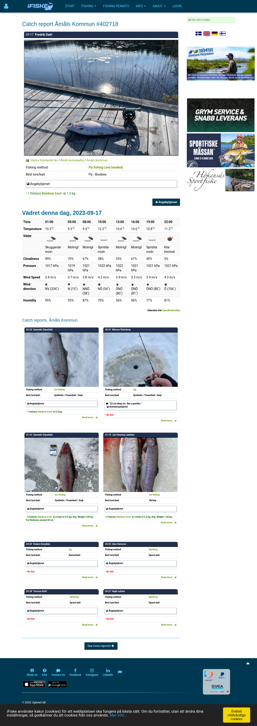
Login (177, 6)
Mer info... (118, 715)
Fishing (88, 6)
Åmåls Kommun (97, 160)
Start (70, 6)
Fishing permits (116, 6)
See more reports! (101, 646)
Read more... (90, 417)
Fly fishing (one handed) (106, 167)
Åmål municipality (72, 160)
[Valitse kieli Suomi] (223, 33)
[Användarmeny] (6, 6)
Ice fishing (59, 389)
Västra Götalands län (44, 160)
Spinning (153, 549)
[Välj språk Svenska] (199, 33)
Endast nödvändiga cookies (237, 715)
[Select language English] (207, 33)
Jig (134, 389)
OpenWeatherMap (171, 310)
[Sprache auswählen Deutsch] (215, 33)
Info (141, 6)
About (159, 6)
